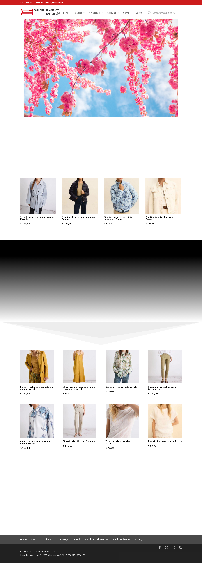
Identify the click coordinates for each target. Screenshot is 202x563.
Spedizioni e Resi (121, 539)
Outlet (78, 13)
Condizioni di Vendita (96, 539)
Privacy (138, 539)
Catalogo (63, 539)
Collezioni (62, 13)
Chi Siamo (49, 539)
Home (23, 539)
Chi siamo (94, 13)
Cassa (139, 13)
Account (111, 13)
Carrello (127, 13)
